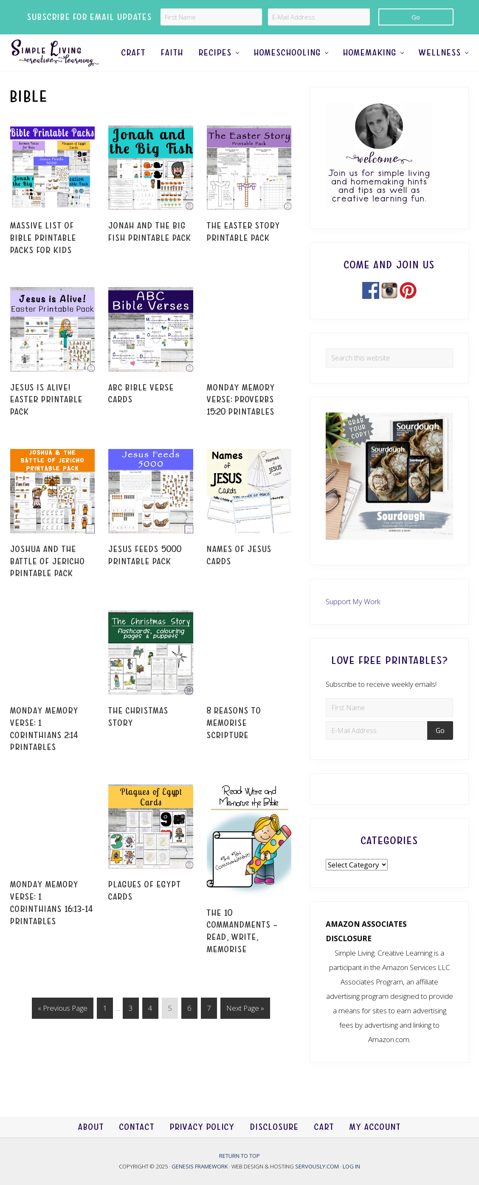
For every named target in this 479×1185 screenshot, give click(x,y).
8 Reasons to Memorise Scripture (234, 741)
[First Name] (211, 16)
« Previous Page (62, 1027)
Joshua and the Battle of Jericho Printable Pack (47, 579)
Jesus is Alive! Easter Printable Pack (46, 417)
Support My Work (353, 619)
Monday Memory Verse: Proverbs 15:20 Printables (241, 417)
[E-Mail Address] (318, 16)
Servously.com (317, 1166)
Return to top (239, 1156)
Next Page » (245, 1027)
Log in (351, 1166)
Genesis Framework (200, 1166)
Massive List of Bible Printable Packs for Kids (43, 256)
